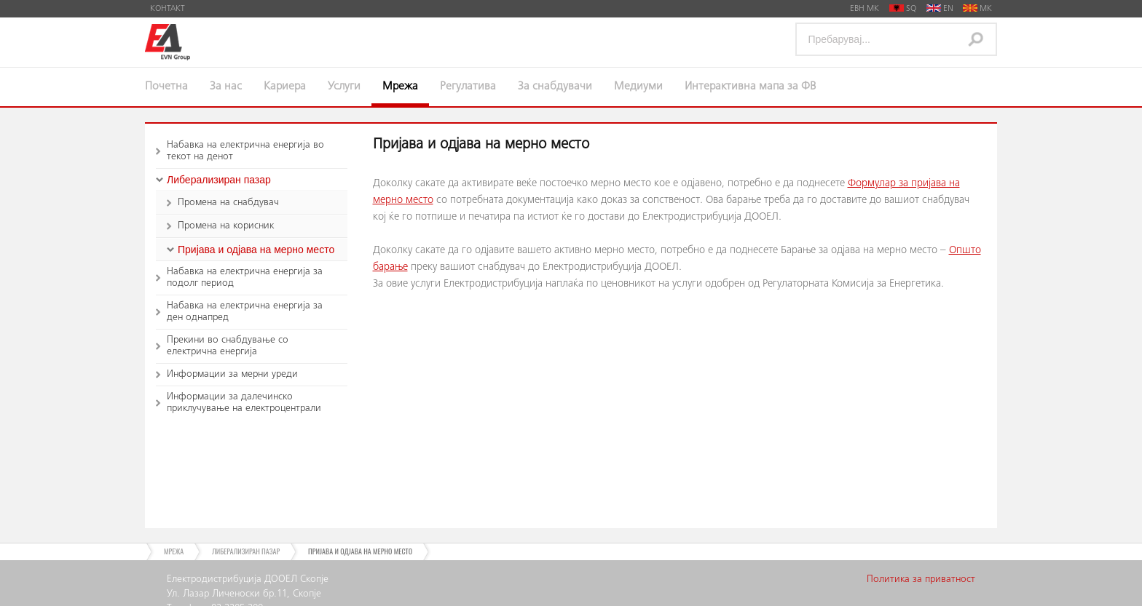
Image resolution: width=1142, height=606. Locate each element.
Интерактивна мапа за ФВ (750, 86)
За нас (226, 86)
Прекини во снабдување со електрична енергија (227, 346)
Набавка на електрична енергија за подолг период (245, 278)
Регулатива (468, 86)
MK (977, 8)
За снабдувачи (555, 86)
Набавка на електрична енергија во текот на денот (245, 151)
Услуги (344, 86)
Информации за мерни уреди (232, 375)
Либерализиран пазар (219, 180)
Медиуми (638, 86)
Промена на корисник (226, 226)
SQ (902, 8)
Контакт (167, 8)
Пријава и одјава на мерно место (256, 249)
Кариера (285, 86)
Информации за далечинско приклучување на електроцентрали (244, 403)
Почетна (166, 86)
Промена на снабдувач (228, 203)
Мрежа (400, 86)
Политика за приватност (921, 580)
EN (939, 8)
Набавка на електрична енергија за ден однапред (245, 312)
